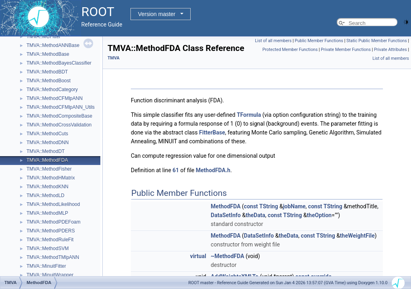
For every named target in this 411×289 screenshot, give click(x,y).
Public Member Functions (319, 40)
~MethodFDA (227, 256)
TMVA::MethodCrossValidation (59, 125)
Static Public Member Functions (376, 40)
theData (255, 215)
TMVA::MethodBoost (48, 80)
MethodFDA (225, 206)
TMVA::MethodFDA (47, 160)
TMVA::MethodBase (47, 54)
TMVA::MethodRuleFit (49, 239)
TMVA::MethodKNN (47, 186)
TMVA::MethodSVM (47, 248)
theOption (319, 215)
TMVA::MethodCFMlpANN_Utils (60, 107)
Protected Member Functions (290, 49)
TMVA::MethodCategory (52, 89)
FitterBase (212, 132)
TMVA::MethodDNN (47, 142)
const (251, 206)
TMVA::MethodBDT (47, 72)
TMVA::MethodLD (45, 195)
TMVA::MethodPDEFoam (53, 222)
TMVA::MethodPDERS (50, 231)
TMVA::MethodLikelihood (53, 204)
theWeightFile (357, 235)
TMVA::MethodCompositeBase (59, 116)
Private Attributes (390, 49)
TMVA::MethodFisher (48, 169)
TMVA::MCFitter (43, 36)
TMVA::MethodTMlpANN (52, 257)
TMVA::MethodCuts (47, 133)
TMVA (114, 58)
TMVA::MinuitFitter (46, 266)
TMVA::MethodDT (45, 151)
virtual (198, 256)
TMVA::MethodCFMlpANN (54, 98)
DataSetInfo (226, 215)
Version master (156, 14)
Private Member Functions (345, 49)
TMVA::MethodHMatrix (50, 178)
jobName (294, 206)
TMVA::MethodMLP (47, 213)
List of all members (273, 40)
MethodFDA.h (213, 170)
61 (176, 170)
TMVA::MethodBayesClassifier (59, 63)
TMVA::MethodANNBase (52, 45)
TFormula (249, 115)
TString (268, 206)
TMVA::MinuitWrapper (49, 275)
